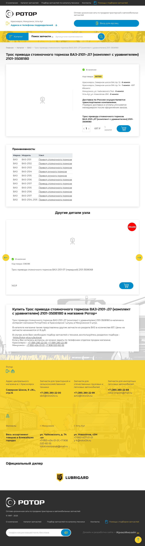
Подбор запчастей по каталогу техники (60, 3)
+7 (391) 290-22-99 (57, 342)
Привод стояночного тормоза (55, 159)
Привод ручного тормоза (53, 171)
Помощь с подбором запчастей (111, 3)
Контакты (86, 3)
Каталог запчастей (30, 3)
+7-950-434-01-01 (35, 345)
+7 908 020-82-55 (54, 345)
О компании (12, 3)
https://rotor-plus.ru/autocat (27, 337)
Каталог (18, 36)
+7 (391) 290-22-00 (37, 342)
